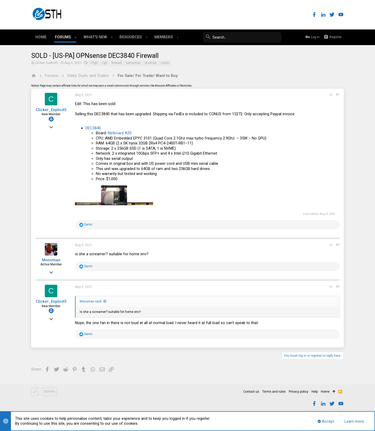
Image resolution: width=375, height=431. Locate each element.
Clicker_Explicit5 (46, 63)
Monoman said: (91, 301)
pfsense (151, 63)
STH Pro (49, 391)
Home (325, 391)
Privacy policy (298, 391)
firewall (116, 63)
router (165, 63)
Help (314, 391)
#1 (338, 94)
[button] (75, 37)
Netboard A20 (120, 133)
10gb (93, 63)
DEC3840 (93, 128)
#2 (338, 245)
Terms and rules (274, 391)
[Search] (242, 37)
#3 (338, 286)
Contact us (251, 391)
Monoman (51, 260)
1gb (104, 63)
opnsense (133, 63)
